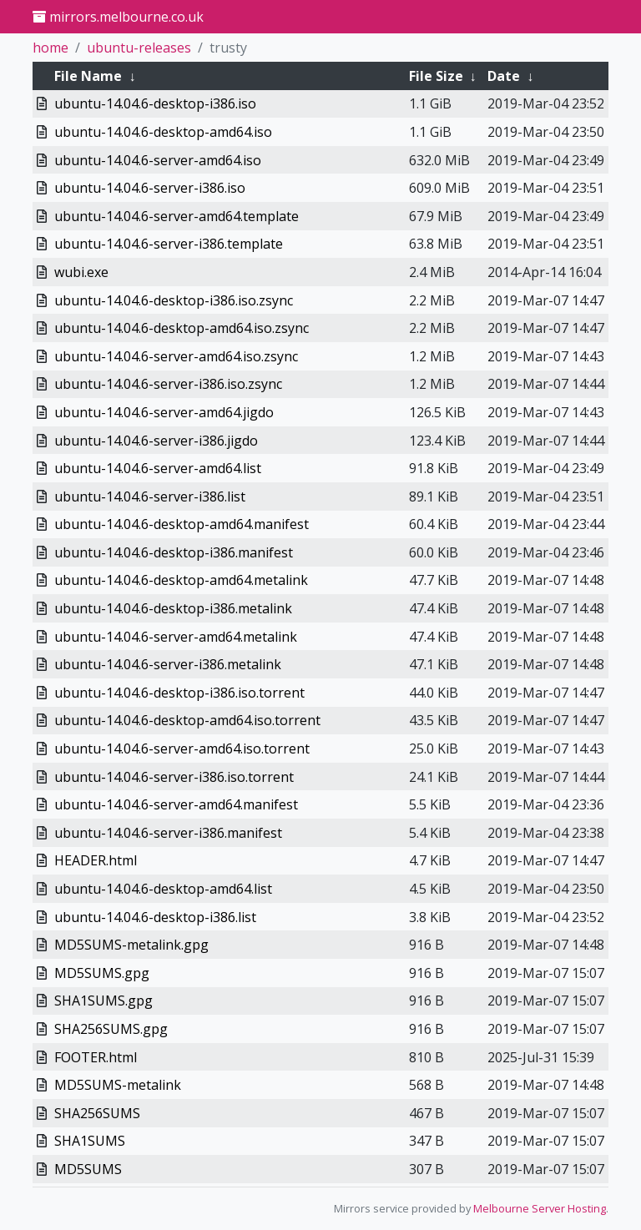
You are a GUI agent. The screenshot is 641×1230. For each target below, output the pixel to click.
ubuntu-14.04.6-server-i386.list (149, 496)
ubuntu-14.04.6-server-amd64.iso (157, 160)
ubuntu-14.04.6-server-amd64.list (157, 468)
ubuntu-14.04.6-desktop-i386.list (155, 917)
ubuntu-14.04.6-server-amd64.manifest (176, 804)
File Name (88, 76)
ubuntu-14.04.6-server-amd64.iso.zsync (176, 356)
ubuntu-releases (139, 47)
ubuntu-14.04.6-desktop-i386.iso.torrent (179, 692)
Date (503, 76)
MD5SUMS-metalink (117, 1085)
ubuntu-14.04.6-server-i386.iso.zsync (168, 384)
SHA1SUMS (89, 1141)
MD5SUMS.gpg (101, 973)
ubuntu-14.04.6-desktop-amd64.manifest (181, 524)
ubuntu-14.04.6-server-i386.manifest (168, 833)
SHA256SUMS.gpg (111, 1029)
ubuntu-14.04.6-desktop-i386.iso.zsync (173, 300)
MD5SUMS (88, 1169)
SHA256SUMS (97, 1113)
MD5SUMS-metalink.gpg (131, 944)
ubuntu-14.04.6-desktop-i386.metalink (173, 608)
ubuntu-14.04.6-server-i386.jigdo (156, 440)
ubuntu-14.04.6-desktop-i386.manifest (173, 552)
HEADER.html (95, 860)
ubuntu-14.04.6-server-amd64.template (176, 216)
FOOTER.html (95, 1057)
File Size (436, 76)
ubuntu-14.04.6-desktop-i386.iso (155, 103)
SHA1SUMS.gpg (103, 1000)
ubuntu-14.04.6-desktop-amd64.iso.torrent (187, 720)
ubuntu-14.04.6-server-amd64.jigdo (164, 412)
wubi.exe (81, 272)
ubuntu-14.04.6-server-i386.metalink (167, 664)
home (50, 47)
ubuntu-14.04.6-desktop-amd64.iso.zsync (181, 328)
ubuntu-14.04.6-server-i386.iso (149, 188)
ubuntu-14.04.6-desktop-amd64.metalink (181, 580)
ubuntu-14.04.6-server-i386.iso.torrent (174, 777)
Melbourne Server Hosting (539, 1208)
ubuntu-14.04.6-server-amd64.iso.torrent (182, 748)
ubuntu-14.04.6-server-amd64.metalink (175, 637)
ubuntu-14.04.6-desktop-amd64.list (163, 889)
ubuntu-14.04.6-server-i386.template (168, 243)
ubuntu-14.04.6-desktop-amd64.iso (163, 132)
